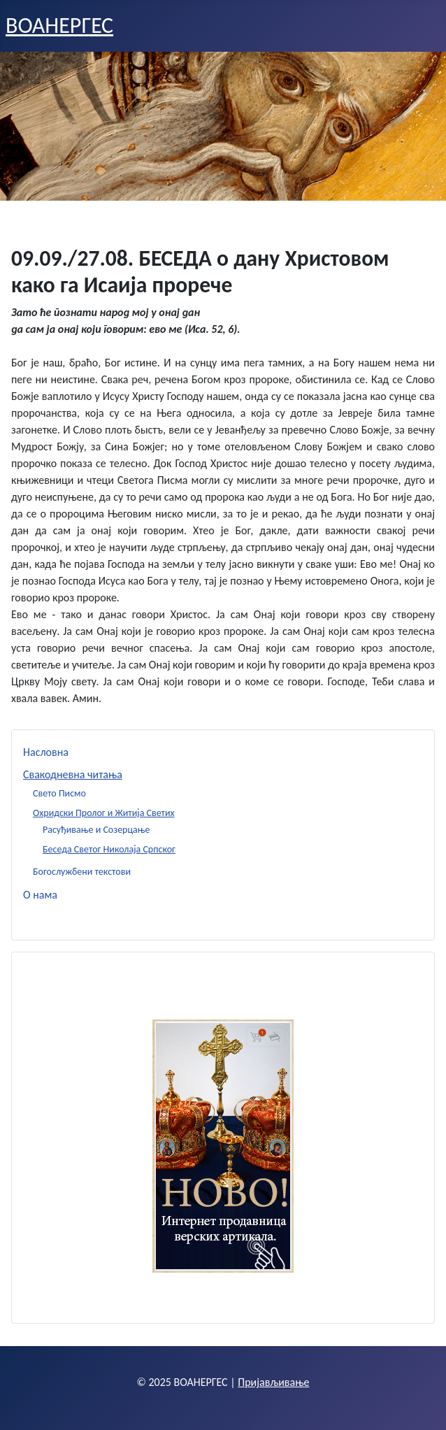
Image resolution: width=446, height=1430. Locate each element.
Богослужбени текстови (82, 872)
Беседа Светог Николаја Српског (109, 849)
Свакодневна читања (72, 774)
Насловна (46, 752)
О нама (40, 894)
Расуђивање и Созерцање (96, 830)
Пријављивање (273, 1382)
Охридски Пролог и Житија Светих (104, 813)
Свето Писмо (59, 793)
